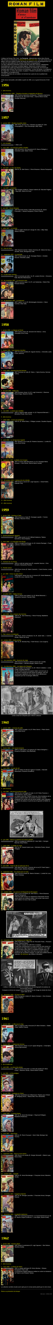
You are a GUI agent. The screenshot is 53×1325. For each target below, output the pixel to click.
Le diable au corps (16, 845)
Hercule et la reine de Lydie (18, 791)
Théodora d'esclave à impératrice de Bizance (29, 93)
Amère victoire (17, 640)
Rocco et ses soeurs (20, 1153)
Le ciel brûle (18, 254)
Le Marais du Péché (17, 330)
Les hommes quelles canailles (19, 147)
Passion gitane (15, 1244)
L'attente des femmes (18, 1044)
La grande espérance (21, 1214)
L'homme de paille (17, 728)
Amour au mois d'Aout (16, 574)
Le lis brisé (14, 228)
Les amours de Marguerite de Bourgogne (25, 892)
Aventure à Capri (16, 515)
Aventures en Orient (18, 1093)
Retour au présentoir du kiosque (10, 1291)
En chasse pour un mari (21, 872)
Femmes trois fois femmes (18, 370)
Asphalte (15, 1174)
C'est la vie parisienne (17, 420)
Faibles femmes (17, 594)
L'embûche (13, 188)
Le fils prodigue (14, 1073)
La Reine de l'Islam (16, 1266)
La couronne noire (21, 280)
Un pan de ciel (15, 768)
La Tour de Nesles (15, 168)
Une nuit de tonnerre (18, 748)
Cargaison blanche (20, 1194)
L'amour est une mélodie (22, 480)
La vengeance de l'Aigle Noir (23, 940)
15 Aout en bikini (20, 994)
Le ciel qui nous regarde (18, 440)
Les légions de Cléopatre (24, 666)
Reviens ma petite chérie (19, 123)
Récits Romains (14, 208)
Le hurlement (20, 300)
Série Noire (14, 1133)
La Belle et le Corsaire (20, 460)
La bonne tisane (16, 1113)
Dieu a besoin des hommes (18, 614)
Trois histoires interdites (18, 350)
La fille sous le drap (17, 1024)
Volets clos (15, 391)
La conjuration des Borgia (17, 541)
